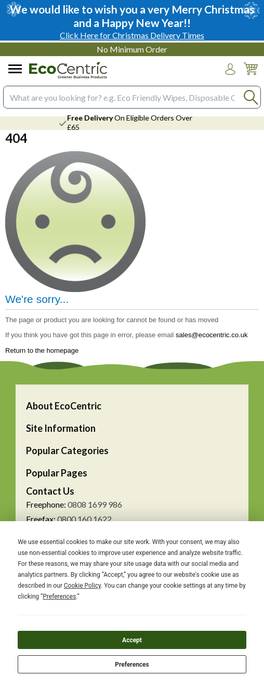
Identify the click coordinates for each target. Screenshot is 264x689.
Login (230, 79)
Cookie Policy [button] (82, 585)
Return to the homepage (41, 350)
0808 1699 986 (95, 504)
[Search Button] (250, 97)
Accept (132, 640)
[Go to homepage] (68, 70)
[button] (230, 69)
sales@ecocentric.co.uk (212, 335)
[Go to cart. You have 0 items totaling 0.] (250, 77)
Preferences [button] (59, 596)
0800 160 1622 (84, 519)
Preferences (132, 664)
